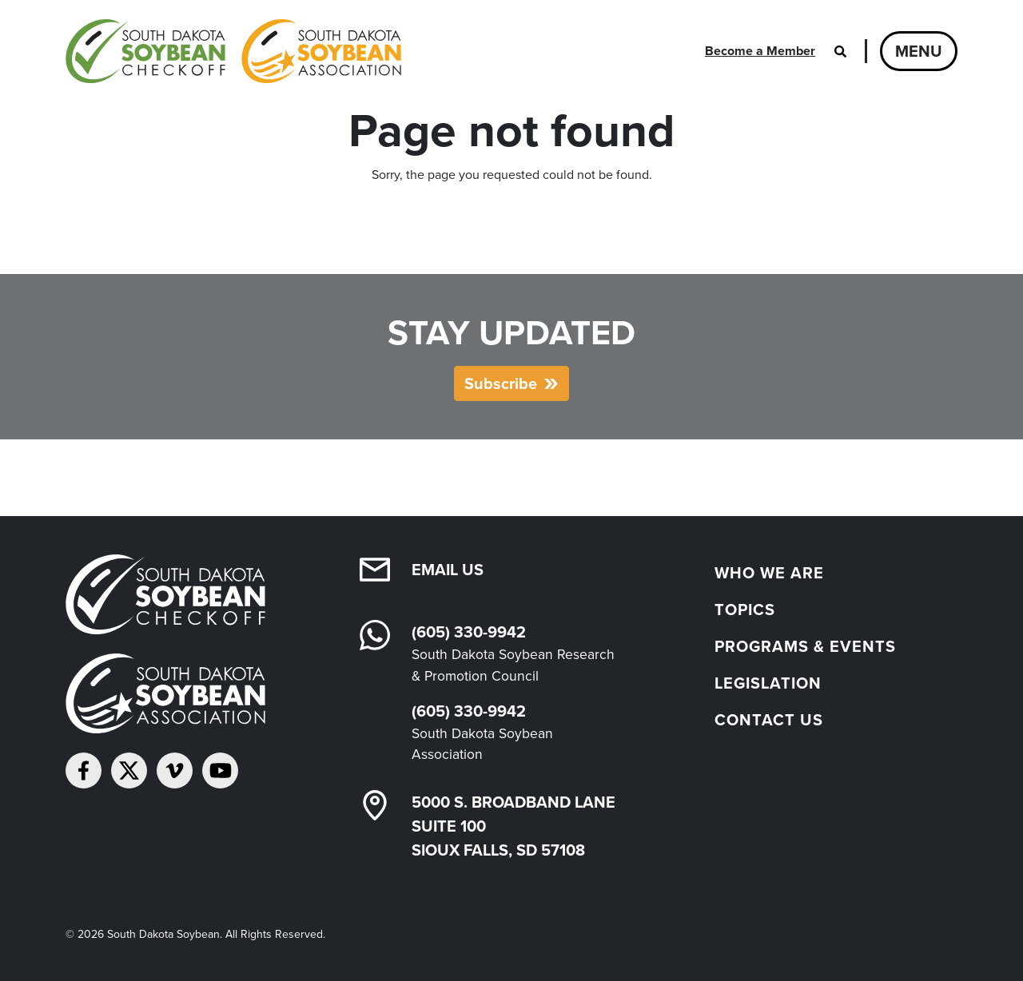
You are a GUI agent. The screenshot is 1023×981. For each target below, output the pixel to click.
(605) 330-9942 (469, 632)
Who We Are (769, 573)
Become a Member (760, 51)
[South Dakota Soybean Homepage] (233, 51)
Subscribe (500, 383)
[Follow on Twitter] (129, 770)
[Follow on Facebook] (84, 770)
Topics (745, 610)
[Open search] (840, 51)
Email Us (448, 570)
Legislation (768, 683)
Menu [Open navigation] (918, 51)
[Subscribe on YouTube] (220, 770)
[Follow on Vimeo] (175, 770)
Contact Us (769, 720)
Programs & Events (805, 646)
